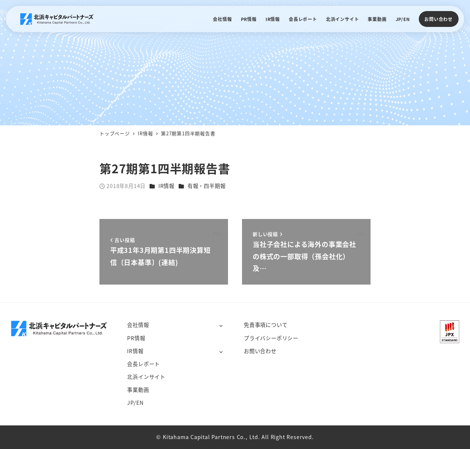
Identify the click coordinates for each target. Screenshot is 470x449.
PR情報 (136, 338)
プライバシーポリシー (271, 338)
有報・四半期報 (206, 185)
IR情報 (166, 185)
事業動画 (138, 389)
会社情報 (138, 324)
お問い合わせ (438, 19)
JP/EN (135, 402)
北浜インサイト (146, 376)
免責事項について (265, 324)
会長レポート (143, 364)
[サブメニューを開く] (220, 325)
